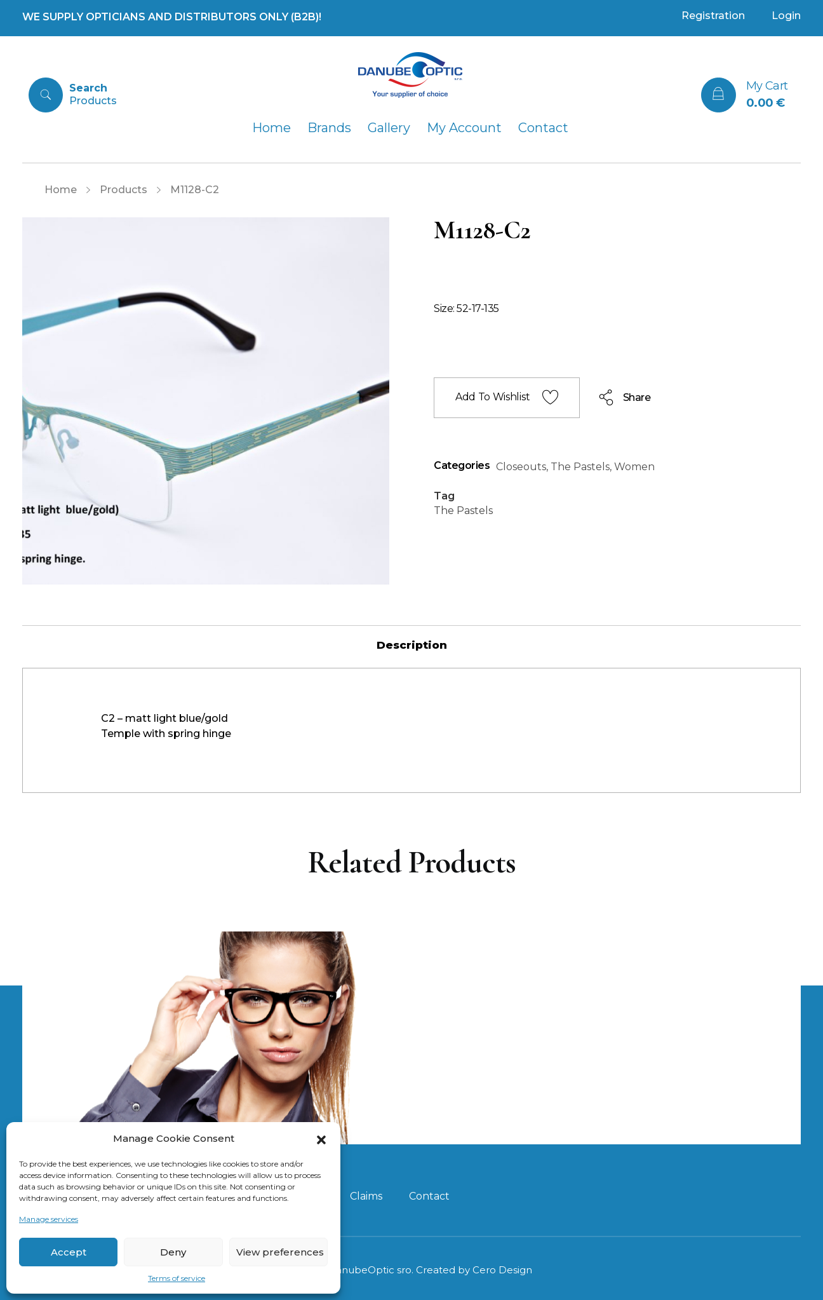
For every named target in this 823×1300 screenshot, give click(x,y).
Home (60, 190)
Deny (173, 1252)
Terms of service (176, 1278)
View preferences (280, 1252)
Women (634, 467)
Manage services (48, 1219)
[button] (321, 1138)
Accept (68, 1252)
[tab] (411, 645)
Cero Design (502, 1270)
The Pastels (580, 467)
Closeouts (521, 467)
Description (412, 645)
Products (123, 190)
